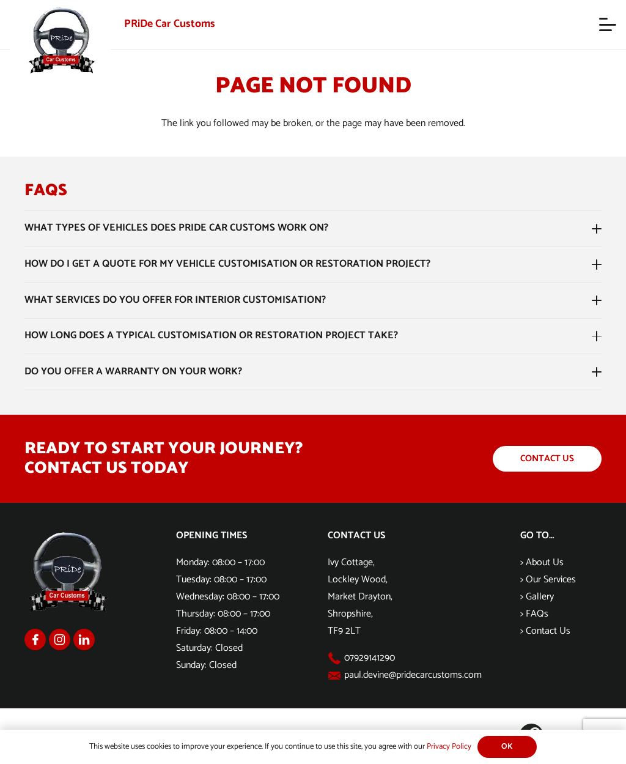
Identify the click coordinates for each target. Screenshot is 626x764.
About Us (545, 562)
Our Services (551, 579)
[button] (607, 24)
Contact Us (548, 631)
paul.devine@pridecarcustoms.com (413, 675)
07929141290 (369, 658)
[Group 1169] (59, 639)
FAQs (537, 614)
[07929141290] (336, 658)
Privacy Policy (449, 746)
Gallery (540, 596)
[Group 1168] (35, 639)
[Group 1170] (84, 639)
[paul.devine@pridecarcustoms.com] (336, 676)
